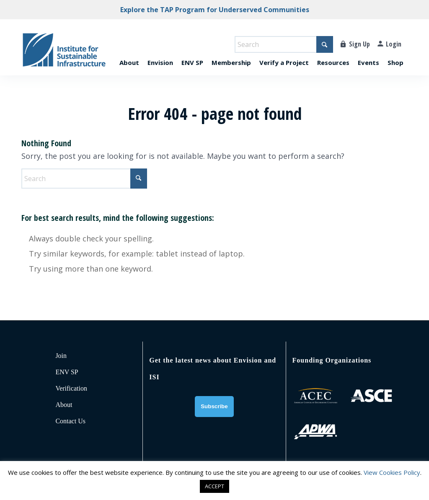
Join (61, 355)
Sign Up (359, 44)
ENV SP (66, 372)
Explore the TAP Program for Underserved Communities (214, 9)
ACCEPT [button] (214, 486)
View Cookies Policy (392, 472)
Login (393, 44)
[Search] (284, 44)
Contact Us (70, 421)
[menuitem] (129, 53)
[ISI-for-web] (64, 53)
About (63, 404)
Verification (71, 388)
